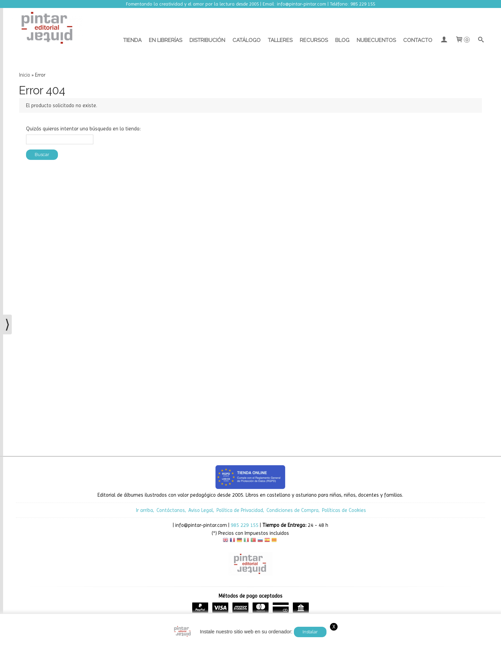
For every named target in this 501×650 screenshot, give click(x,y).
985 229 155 (244, 525)
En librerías (165, 40)
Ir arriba (144, 510)
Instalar (310, 631)
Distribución (207, 40)
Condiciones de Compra (292, 510)
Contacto (417, 40)
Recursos (314, 40)
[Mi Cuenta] (443, 40)
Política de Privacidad (239, 510)
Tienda (132, 40)
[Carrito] (462, 40)
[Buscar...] (481, 40)
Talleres (280, 40)
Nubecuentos (376, 40)
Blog (342, 40)
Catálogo (246, 40)
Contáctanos (170, 510)
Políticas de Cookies (344, 510)
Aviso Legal (200, 510)
